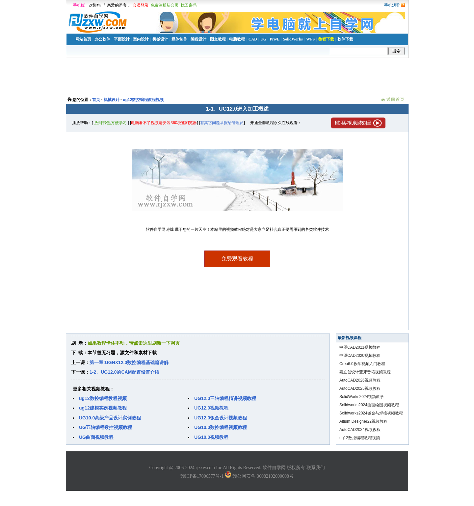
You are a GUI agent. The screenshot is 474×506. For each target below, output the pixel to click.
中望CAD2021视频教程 (359, 347)
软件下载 (345, 39)
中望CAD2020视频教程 (359, 355)
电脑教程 (237, 39)
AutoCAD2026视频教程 (360, 380)
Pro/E (274, 39)
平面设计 (122, 39)
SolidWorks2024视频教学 (361, 396)
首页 (96, 99)
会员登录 (140, 5)
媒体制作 (179, 39)
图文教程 (218, 39)
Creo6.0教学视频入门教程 (362, 363)
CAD (253, 39)
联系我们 (315, 467)
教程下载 (326, 39)
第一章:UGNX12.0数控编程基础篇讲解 (129, 362)
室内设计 (141, 39)
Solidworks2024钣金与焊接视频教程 (371, 413)
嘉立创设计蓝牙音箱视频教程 (365, 372)
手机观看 (392, 5)
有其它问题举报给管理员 (222, 122)
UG (263, 39)
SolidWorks (293, 39)
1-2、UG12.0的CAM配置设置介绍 (124, 372)
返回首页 (395, 99)
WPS (310, 39)
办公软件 (102, 39)
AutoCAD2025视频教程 (360, 388)
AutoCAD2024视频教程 (360, 429)
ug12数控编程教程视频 (143, 99)
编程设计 (198, 39)
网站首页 (83, 39)
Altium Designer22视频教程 (363, 421)
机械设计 (160, 39)
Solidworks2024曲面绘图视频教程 (369, 405)
